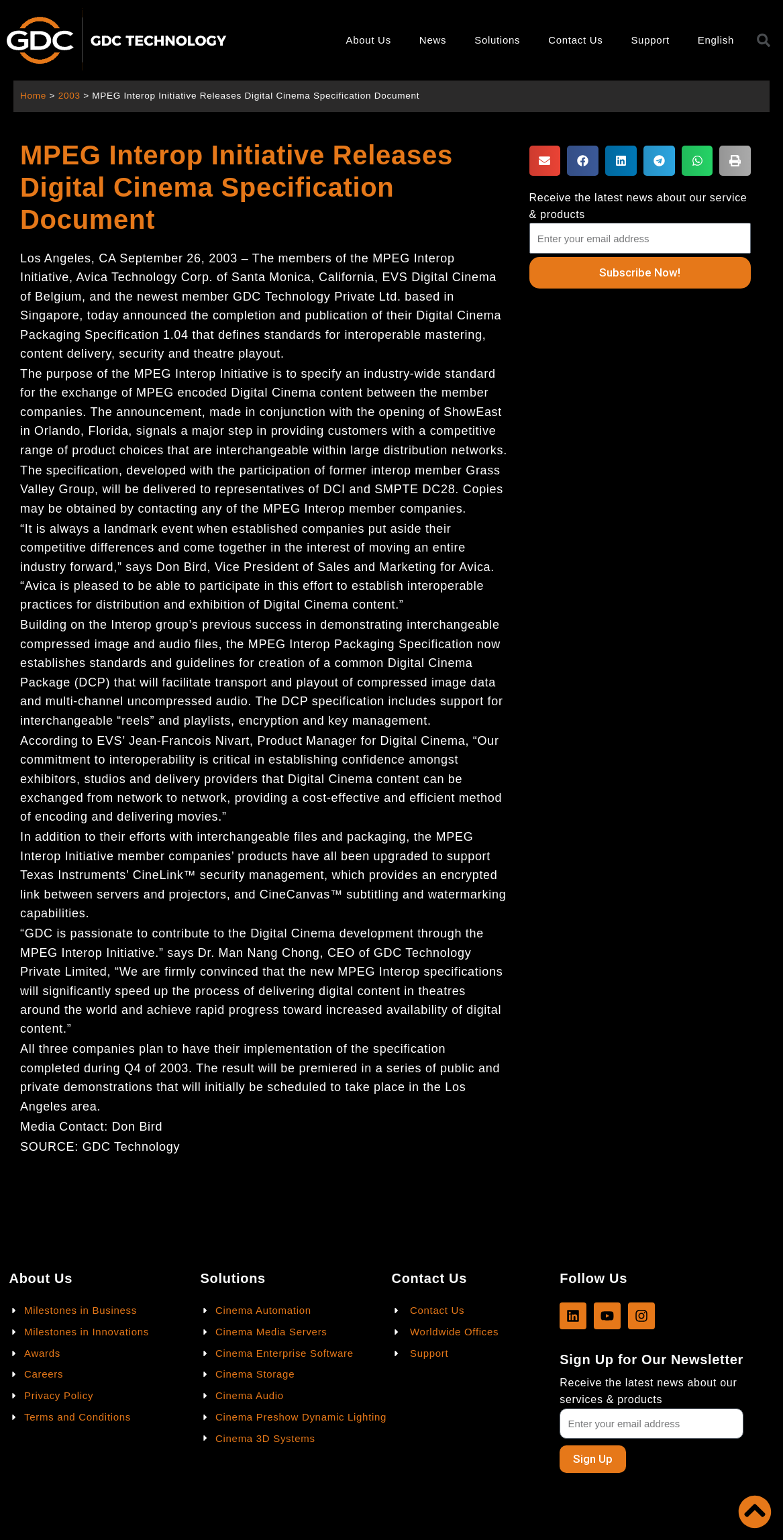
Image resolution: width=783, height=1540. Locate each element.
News (432, 40)
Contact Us (575, 40)
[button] (545, 161)
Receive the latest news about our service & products (638, 206)
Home (33, 96)
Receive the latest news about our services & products (648, 1391)
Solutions (497, 40)
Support (650, 40)
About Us (368, 40)
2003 (69, 96)
